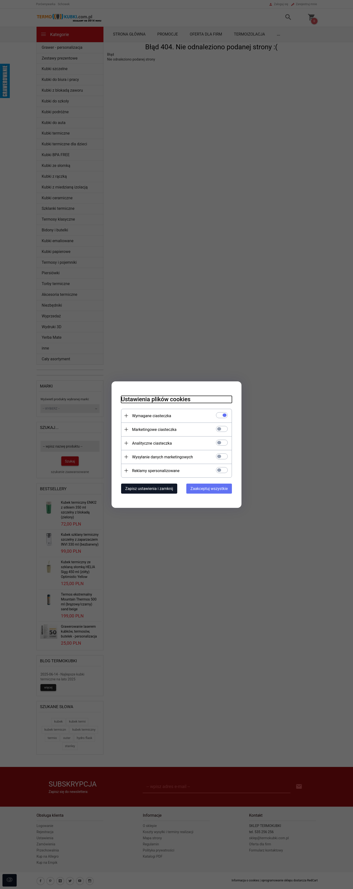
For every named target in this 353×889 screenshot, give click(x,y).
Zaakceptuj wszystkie (210, 488)
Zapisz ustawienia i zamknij (148, 488)
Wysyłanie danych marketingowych (161, 456)
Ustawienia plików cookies (154, 399)
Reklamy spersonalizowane (154, 470)
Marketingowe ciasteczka (153, 429)
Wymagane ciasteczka (150, 415)
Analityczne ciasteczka (151, 443)
